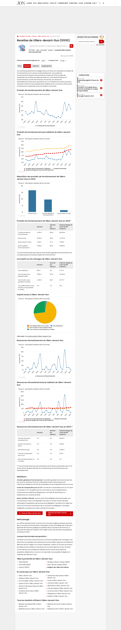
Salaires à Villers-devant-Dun (28, 578)
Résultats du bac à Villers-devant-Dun (31, 609)
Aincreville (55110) (25, 564)
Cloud (80, 3)
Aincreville (43, 50)
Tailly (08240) (23, 562)
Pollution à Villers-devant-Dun (57, 596)
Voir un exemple (100, 44)
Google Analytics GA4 (86, 95)
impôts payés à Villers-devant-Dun (39, 336)
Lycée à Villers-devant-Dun (56, 580)
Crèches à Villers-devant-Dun (57, 583)
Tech (35, 3)
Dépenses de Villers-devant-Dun (59, 513)
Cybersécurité (63, 3)
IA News (29, 3)
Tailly (37, 50)
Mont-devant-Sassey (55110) (57, 564)
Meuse (34, 36)
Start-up (53, 3)
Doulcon (50, 50)
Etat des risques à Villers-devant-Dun (59, 588)
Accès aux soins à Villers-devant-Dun (59, 591)
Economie (87, 3)
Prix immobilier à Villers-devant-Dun (31, 581)
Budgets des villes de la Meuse (58, 567)
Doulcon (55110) (24, 567)
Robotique (73, 3)
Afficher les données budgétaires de (28, 60)
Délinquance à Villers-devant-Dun (58, 593)
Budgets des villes (25, 36)
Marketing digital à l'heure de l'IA (88, 80)
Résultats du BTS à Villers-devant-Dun (60, 609)
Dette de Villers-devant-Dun (30, 513)
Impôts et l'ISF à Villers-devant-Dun (31, 583)
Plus (94, 3)
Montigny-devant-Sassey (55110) (58, 562)
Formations (84, 75)
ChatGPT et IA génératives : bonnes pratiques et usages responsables (88, 88)
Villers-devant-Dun (43, 36)
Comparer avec (53, 60)
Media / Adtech (43, 3)
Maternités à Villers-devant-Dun (58, 585)
